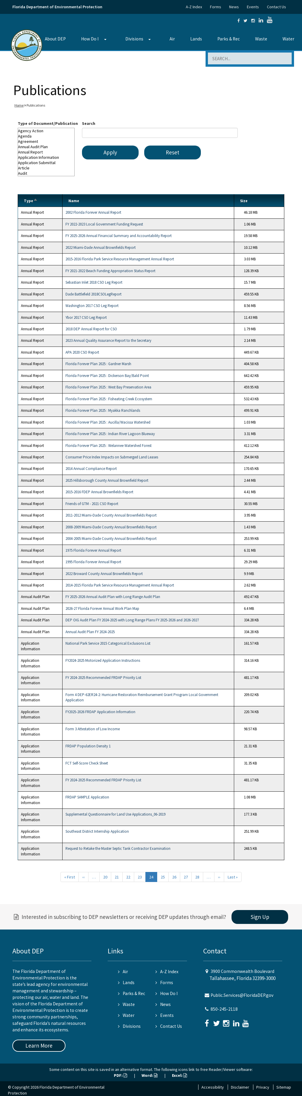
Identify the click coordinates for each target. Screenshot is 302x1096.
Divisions (134, 39)
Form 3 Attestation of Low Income (92, 728)
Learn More (38, 1045)
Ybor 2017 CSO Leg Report (86, 317)
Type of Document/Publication (48, 123)
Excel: (179, 1075)
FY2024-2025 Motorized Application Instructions (102, 660)
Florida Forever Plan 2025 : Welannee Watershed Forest (108, 445)
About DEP (55, 39)
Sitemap (283, 1087)
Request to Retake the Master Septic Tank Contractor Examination (117, 848)
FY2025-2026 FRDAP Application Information (100, 711)
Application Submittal (46, 162)
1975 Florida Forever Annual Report (93, 550)
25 (163, 877)
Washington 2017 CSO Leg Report (92, 305)
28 (197, 877)
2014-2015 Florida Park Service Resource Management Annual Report (119, 585)
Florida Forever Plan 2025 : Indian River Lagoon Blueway (110, 433)
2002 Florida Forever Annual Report (93, 212)
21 (117, 877)
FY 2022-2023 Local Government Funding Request (104, 224)
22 (128, 877)
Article (46, 168)
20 (105, 877)
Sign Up (260, 916)
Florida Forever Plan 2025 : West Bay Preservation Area (108, 387)
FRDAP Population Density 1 (88, 746)
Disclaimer (240, 1087)
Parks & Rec (228, 39)
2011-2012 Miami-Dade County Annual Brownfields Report (111, 515)
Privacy (262, 1087)
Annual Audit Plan (46, 146)
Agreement (46, 141)
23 (140, 877)
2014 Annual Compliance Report (91, 468)
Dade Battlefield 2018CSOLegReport (93, 294)
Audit (46, 173)
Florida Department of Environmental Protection (57, 6)
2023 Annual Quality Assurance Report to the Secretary (108, 340)
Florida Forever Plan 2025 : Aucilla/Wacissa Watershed (107, 422)
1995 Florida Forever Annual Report (93, 561)
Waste (261, 39)
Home (19, 105)
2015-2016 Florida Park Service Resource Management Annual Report (119, 259)
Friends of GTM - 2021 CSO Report (91, 503)
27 (186, 877)
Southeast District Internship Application (97, 831)
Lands (196, 39)
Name (73, 200)
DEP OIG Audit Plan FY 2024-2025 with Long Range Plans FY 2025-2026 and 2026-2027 (132, 620)
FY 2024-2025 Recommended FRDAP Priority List (103, 677)
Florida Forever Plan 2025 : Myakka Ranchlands (102, 410)
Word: (149, 1075)
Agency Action (46, 130)
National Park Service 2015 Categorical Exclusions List (107, 643)
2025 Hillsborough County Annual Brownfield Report (106, 480)
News (234, 6)
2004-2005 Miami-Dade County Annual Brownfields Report (111, 538)
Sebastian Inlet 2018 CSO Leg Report (93, 282)
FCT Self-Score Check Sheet (86, 763)
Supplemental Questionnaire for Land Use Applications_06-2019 (115, 814)
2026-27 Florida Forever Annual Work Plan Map (102, 608)
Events (253, 6)
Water (288, 39)
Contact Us (276, 6)
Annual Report (46, 152)
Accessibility (212, 1087)
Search (88, 123)
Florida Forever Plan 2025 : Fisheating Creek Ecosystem (108, 398)
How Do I (90, 39)
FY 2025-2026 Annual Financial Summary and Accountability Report (118, 235)
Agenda (46, 136)
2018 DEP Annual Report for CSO (91, 328)
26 (174, 877)
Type (31, 200)
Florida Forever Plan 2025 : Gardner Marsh (98, 363)
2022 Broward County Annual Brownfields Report (104, 573)
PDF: (120, 1075)
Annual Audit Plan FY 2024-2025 (90, 631)
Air (172, 39)
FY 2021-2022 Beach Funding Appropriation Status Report (110, 270)
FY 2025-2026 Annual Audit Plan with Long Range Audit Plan (112, 596)
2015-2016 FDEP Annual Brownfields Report (99, 491)
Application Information (46, 157)
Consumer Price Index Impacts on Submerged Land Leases (111, 457)
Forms (215, 6)
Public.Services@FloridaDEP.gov (242, 995)
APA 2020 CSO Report (82, 352)
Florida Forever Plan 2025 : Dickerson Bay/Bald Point (107, 375)
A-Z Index (194, 6)
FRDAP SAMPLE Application (87, 797)
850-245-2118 (224, 1009)
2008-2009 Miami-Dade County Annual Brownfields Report (111, 527)
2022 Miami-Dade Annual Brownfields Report (100, 247)
